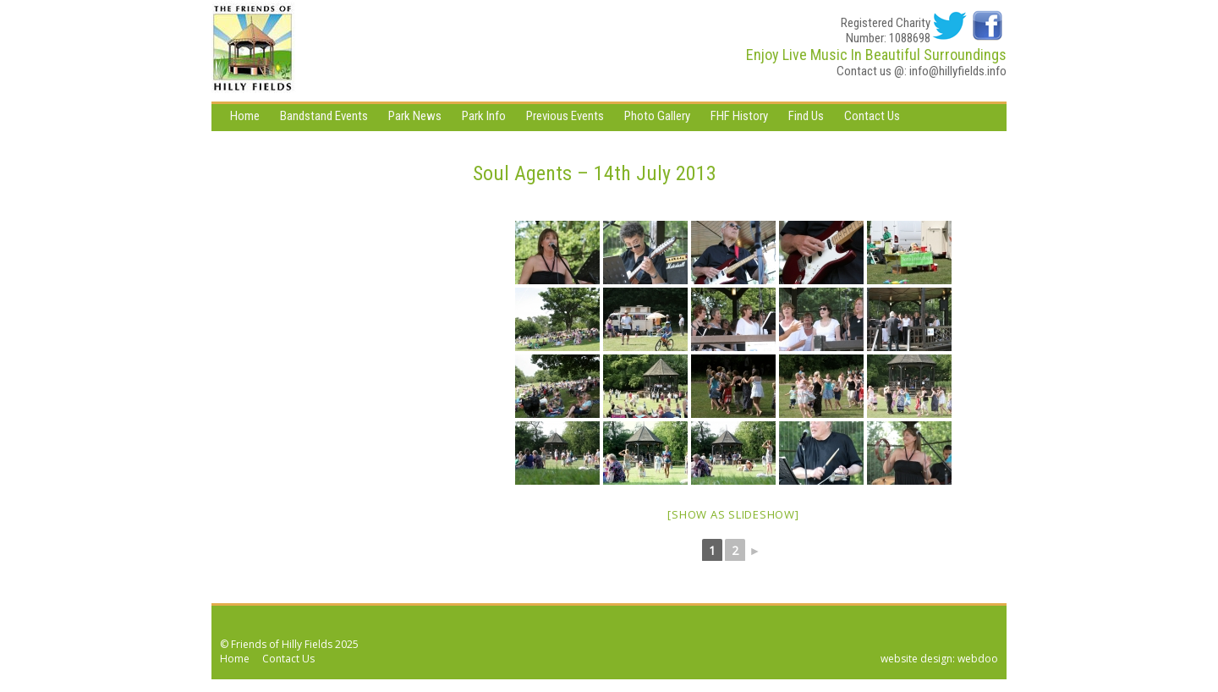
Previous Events (565, 116)
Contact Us (872, 116)
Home (245, 116)
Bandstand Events (324, 116)
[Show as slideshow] (732, 514)
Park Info (484, 116)
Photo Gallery (657, 116)
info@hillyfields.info (958, 71)
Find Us (806, 116)
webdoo (977, 658)
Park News (415, 116)
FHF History (739, 116)
